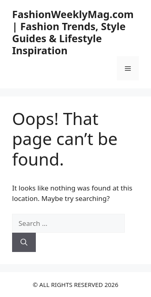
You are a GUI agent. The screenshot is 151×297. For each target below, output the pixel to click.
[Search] (24, 242)
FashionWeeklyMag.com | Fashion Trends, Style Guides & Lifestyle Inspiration (73, 32)
